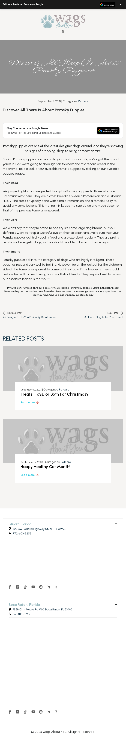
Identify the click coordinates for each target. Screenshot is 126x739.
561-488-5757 (21, 614)
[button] (63, 4)
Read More (27, 402)
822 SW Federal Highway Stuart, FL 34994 (39, 529)
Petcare (83, 101)
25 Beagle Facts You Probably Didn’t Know (29, 317)
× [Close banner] (121, 4)
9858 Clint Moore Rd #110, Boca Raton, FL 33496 (42, 609)
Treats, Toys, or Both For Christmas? (54, 394)
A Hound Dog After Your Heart (103, 317)
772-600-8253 (22, 533)
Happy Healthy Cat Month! (45, 466)
